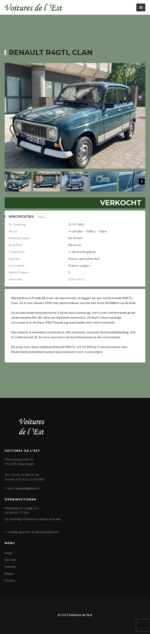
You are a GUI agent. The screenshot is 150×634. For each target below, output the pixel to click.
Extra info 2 (76, 279)
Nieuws (9, 573)
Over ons (10, 559)
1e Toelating (17, 224)
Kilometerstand (19, 238)
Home (8, 553)
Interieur (15, 258)
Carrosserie (17, 265)
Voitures (10, 566)
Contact (10, 580)
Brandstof (15, 245)
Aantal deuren (18, 272)
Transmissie (17, 252)
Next (142, 181)
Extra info (15, 279)
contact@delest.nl (27, 488)
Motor (13, 231)
